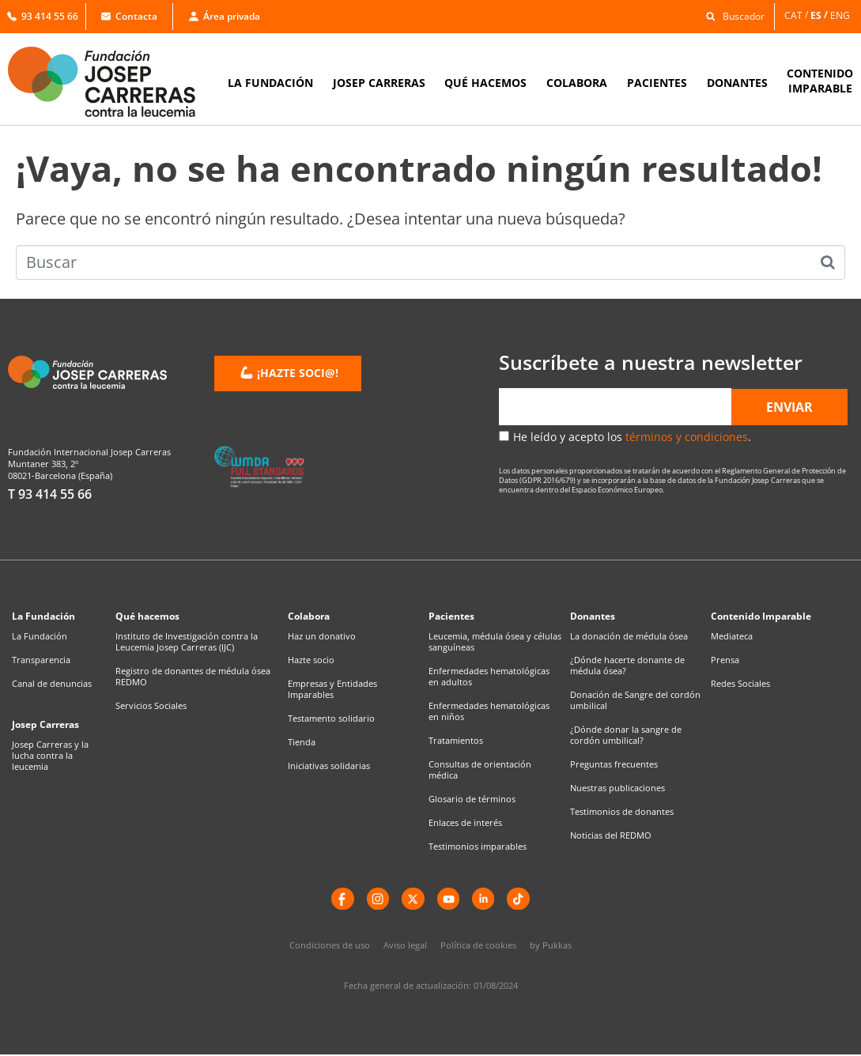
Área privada (224, 16)
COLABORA (576, 82)
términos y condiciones (686, 436)
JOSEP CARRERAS (379, 82)
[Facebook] (340, 899)
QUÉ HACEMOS (485, 82)
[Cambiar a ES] (820, 15)
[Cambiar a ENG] (841, 15)
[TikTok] (522, 899)
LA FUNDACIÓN (270, 82)
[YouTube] (449, 899)
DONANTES (737, 82)
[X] (413, 899)
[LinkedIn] (485, 899)
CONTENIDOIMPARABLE (820, 81)
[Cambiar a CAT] (797, 15)
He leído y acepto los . (632, 436)
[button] (731, 15)
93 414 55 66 (42, 16)
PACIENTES (657, 82)
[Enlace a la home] (112, 82)
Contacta (129, 16)
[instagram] (376, 899)
